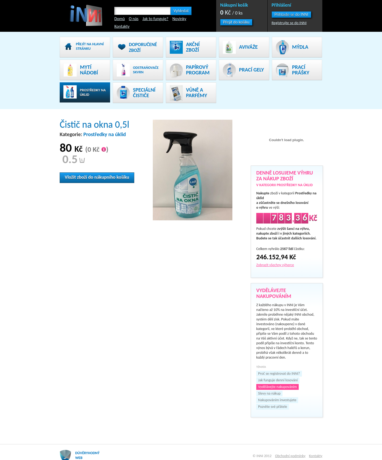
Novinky (179, 18)
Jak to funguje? (155, 18)
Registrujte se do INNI (289, 22)
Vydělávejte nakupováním (277, 387)
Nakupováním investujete (277, 400)
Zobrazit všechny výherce (275, 265)
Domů (119, 18)
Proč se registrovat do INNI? (279, 373)
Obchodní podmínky (290, 456)
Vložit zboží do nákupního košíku (97, 177)
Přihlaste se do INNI (291, 14)
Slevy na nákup (269, 393)
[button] (291, 14)
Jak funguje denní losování (278, 380)
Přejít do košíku (236, 22)
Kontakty (121, 26)
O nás (133, 18)
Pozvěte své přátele (272, 406)
